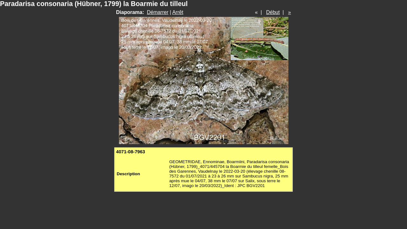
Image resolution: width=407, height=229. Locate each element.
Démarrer (158, 12)
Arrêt (177, 12)
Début (273, 12)
